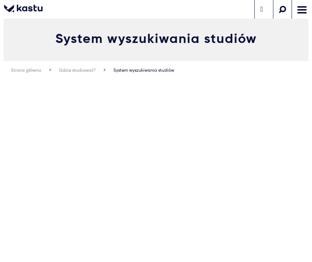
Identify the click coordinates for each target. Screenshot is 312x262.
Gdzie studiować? (77, 70)
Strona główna (26, 70)
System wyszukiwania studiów (143, 70)
